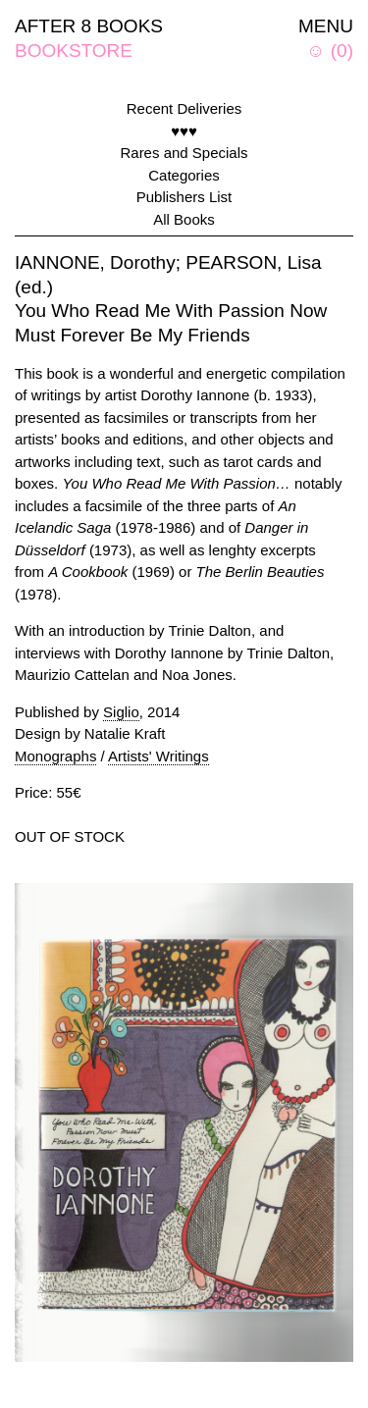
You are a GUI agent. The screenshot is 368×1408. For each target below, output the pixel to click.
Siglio (121, 712)
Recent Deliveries (184, 108)
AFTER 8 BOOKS (89, 26)
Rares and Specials (183, 152)
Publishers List (184, 196)
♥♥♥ (184, 131)
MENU (325, 26)
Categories (184, 175)
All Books (184, 219)
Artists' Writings (158, 756)
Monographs (55, 756)
